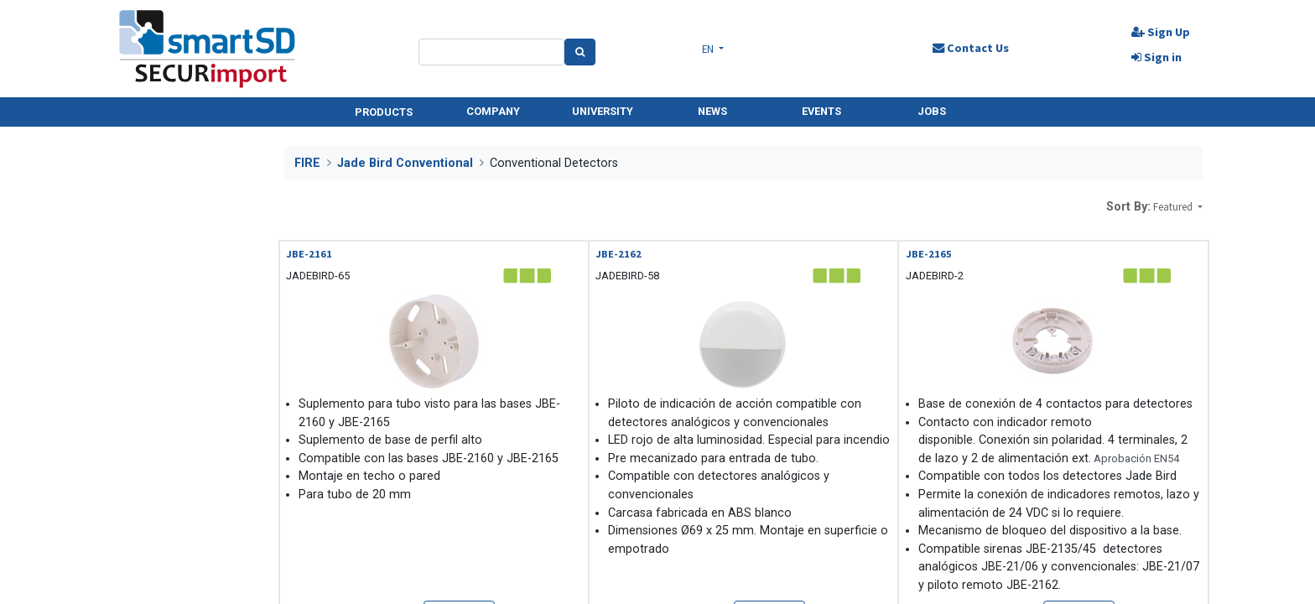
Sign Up (1159, 31)
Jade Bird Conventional (405, 163)
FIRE (307, 163)
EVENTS (821, 111)
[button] (1178, 207)
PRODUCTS (384, 112)
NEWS (712, 111)
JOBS (931, 111)
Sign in (1155, 57)
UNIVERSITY (602, 111)
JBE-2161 (309, 253)
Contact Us (970, 47)
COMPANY (493, 111)
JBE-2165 (929, 253)
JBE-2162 (618, 253)
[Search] (579, 52)
